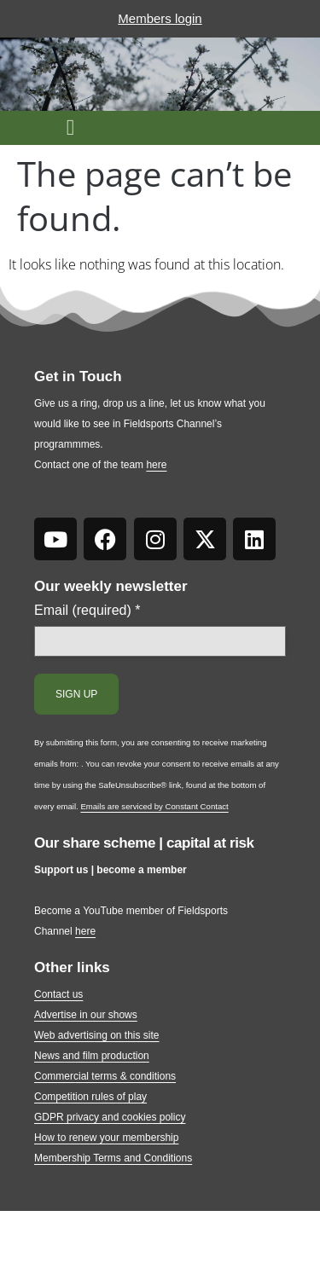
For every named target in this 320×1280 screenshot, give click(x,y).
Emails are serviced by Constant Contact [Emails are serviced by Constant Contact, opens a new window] (154, 806)
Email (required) (87, 610)
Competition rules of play (90, 1097)
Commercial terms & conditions (105, 1076)
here (156, 465)
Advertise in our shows (85, 1015)
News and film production (91, 1056)
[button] (70, 128)
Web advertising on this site (97, 1035)
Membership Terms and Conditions (113, 1158)
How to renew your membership (106, 1138)
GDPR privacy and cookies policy (109, 1117)
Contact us (58, 994)
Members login (159, 18)
